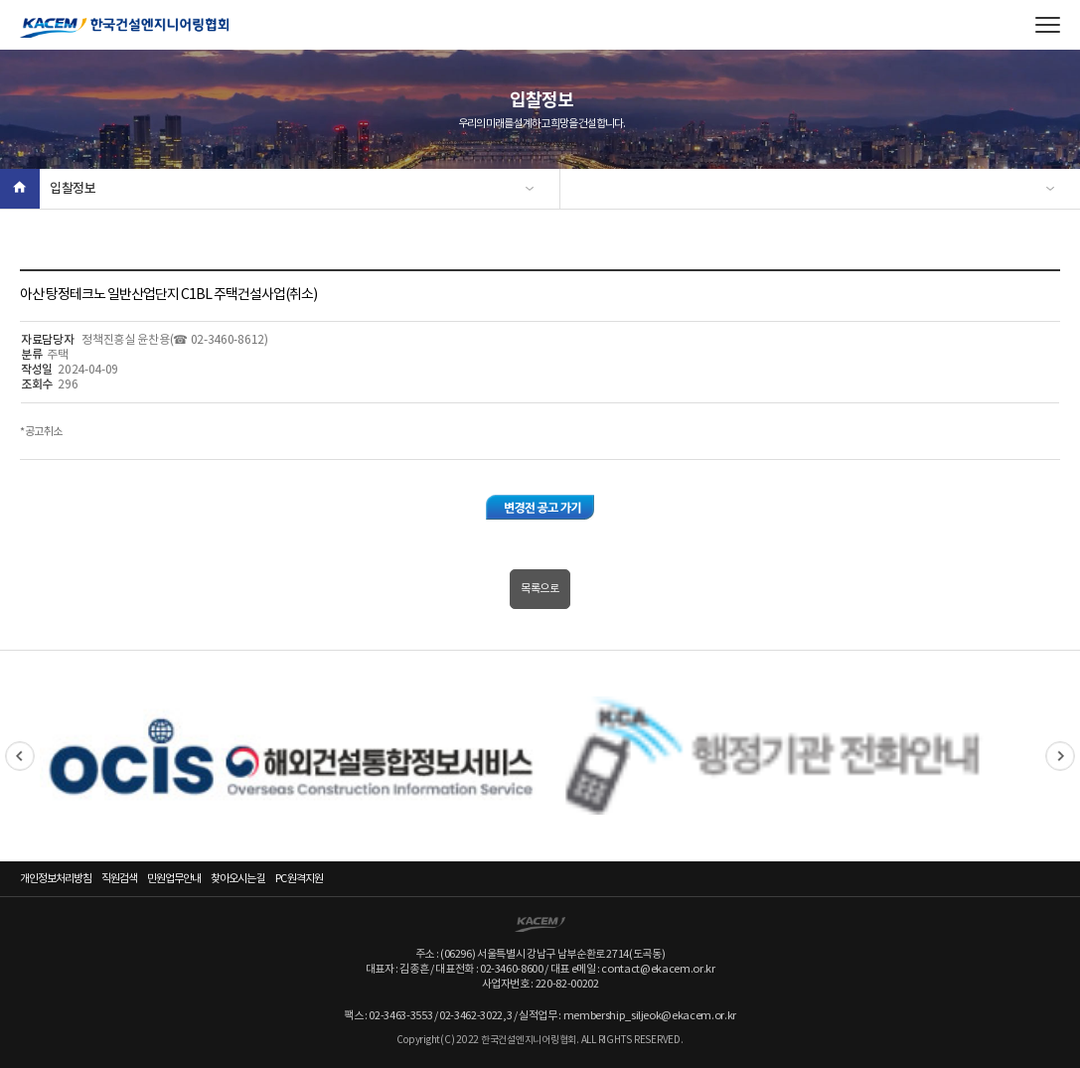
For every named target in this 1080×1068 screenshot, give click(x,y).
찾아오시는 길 (238, 878)
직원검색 (119, 878)
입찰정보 (73, 189)
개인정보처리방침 (55, 878)
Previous (20, 756)
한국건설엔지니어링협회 (124, 28)
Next (1060, 756)
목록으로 (540, 588)
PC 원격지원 (299, 878)
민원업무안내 (174, 878)
